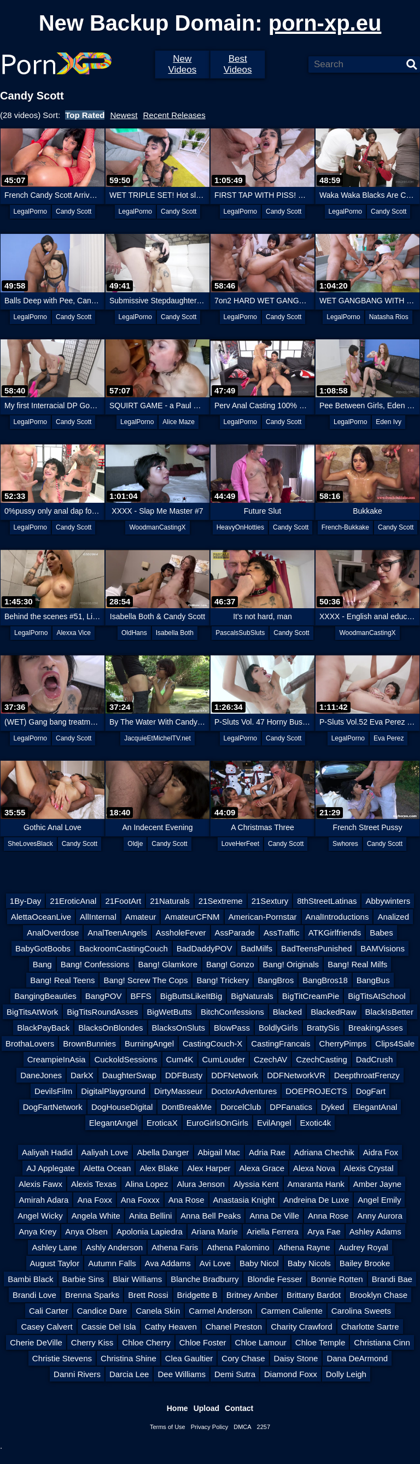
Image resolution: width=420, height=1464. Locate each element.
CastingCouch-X (212, 1043)
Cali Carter (48, 1310)
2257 (263, 1427)
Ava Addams (168, 1263)
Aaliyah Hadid (47, 1152)
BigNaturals (252, 996)
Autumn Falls (112, 1263)
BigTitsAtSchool (376, 996)
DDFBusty (183, 1075)
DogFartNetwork (53, 1107)
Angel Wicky (40, 1215)
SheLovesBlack (30, 844)
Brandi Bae (392, 1279)
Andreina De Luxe (316, 1199)
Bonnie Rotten (337, 1279)
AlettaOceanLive (41, 916)
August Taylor (55, 1263)
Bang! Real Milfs (357, 964)
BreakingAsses (375, 1027)
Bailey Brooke (365, 1263)
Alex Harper (208, 1168)
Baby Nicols (309, 1263)
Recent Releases (174, 115)
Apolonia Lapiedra (149, 1231)
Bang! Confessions (95, 964)
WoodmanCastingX (157, 527)
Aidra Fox (380, 1152)
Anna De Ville (274, 1215)
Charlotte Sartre (370, 1326)
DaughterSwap (129, 1075)
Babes (381, 932)
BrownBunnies (89, 1043)
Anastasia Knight (244, 1199)
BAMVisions (382, 948)
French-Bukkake (345, 527)
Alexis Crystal (369, 1168)
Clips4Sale (395, 1043)
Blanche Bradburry (204, 1279)
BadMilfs (257, 948)
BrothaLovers (29, 1043)
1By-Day (26, 901)
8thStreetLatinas (327, 901)
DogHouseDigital (122, 1107)
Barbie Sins (83, 1279)
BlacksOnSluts (179, 1027)
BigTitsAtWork (32, 1011)
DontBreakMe (186, 1107)
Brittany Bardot (314, 1295)
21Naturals (170, 901)
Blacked (287, 1011)
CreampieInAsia (56, 1059)
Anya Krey (37, 1231)
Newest (123, 115)
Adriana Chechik (324, 1152)
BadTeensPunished (316, 948)
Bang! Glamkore (167, 964)
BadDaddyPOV (204, 948)
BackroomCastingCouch (123, 948)
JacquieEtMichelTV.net (157, 738)
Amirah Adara (44, 1199)
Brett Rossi (148, 1295)
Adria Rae (267, 1152)
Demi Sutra (234, 1374)
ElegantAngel (113, 1122)
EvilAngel (274, 1122)
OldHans (134, 633)
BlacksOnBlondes (110, 1027)
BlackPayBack (43, 1027)
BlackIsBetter (389, 1011)
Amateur (140, 916)
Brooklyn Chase (378, 1295)
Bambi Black (30, 1279)
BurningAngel (149, 1043)
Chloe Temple (320, 1342)
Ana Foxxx (140, 1199)
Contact (239, 1408)
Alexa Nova (314, 1168)
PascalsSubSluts (240, 633)
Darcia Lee (129, 1374)
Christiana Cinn (382, 1342)
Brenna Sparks (92, 1295)
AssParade (235, 932)
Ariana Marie (214, 1231)
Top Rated (84, 115)
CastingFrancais (280, 1043)
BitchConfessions (232, 1011)
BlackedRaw (333, 1011)
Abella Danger (163, 1152)
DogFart (371, 1091)
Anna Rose (328, 1215)
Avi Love (215, 1263)
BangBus (373, 980)
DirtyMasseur (178, 1091)
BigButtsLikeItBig (191, 996)
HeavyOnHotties (240, 527)
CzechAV (270, 1059)
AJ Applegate (50, 1168)
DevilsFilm (53, 1091)
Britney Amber (252, 1295)
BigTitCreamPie (310, 996)
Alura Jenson (201, 1184)
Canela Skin (158, 1310)
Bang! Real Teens (62, 980)
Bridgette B (197, 1295)
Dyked (333, 1107)
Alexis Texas (93, 1184)
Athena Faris (174, 1247)
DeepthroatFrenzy (367, 1075)
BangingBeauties (45, 996)
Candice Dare (102, 1310)
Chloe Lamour (261, 1342)
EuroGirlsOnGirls (217, 1122)
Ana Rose (186, 1199)
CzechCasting (321, 1059)
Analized (393, 916)
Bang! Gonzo (230, 964)
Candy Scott (73, 211)
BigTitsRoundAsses (102, 1011)
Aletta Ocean (107, 1168)
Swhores (345, 844)
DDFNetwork (234, 1075)
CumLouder (223, 1059)
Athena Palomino (238, 1247)
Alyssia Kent (256, 1184)
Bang (42, 964)
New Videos (182, 64)
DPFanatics (291, 1107)
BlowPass (232, 1027)
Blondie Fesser (274, 1279)
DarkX (82, 1075)
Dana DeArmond (357, 1358)
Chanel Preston (234, 1326)
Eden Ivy (388, 422)
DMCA (242, 1427)
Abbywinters (387, 901)
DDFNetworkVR (296, 1075)
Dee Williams (182, 1374)
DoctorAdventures (244, 1091)
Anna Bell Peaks (210, 1215)
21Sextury (270, 901)
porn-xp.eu (325, 23)
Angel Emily (379, 1199)
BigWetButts (169, 1011)
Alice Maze (178, 422)
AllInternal (98, 916)
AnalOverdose (53, 932)
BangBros (276, 980)
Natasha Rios (389, 317)
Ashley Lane (54, 1247)
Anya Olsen (86, 1231)
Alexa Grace (262, 1168)
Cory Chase (243, 1358)
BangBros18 (325, 980)
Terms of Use (167, 1427)
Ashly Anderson (114, 1247)
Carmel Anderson (220, 1310)
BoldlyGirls (278, 1027)
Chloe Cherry (146, 1342)
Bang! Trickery (222, 980)
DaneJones (41, 1075)
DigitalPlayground (113, 1091)
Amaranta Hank (316, 1184)
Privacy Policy (209, 1427)
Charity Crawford (301, 1326)
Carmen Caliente (292, 1310)
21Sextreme (221, 901)
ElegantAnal (375, 1107)
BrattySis (323, 1027)
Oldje (135, 844)
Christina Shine (128, 1358)
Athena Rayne (304, 1247)
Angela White (96, 1215)
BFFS (141, 996)
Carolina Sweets (361, 1310)
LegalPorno (30, 211)
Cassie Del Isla (108, 1326)
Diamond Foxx (290, 1374)
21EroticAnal (73, 901)
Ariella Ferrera (273, 1231)
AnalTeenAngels (117, 932)
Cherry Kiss (92, 1342)
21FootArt (123, 901)
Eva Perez (389, 738)
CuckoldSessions (125, 1059)
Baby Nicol (259, 1263)
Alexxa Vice (73, 633)
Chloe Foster (202, 1342)
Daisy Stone (296, 1358)
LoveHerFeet (240, 844)
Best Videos (238, 64)
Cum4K (180, 1059)
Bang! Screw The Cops (145, 980)
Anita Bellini (150, 1215)
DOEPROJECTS (316, 1091)
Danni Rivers (77, 1374)
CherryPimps (343, 1043)
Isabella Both (175, 633)
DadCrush (374, 1059)
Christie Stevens (62, 1358)
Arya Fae (324, 1231)
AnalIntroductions (337, 916)
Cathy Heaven (171, 1326)
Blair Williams (137, 1279)
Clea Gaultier (189, 1358)
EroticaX (162, 1122)
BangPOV (103, 996)
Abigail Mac (219, 1152)
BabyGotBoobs (43, 948)
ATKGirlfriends (334, 932)
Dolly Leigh (346, 1374)
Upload (206, 1408)
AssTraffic (282, 932)
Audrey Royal (363, 1247)
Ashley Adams (375, 1231)
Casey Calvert (46, 1326)
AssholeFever (181, 932)
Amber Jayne (377, 1184)
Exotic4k (315, 1122)
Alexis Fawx (40, 1184)
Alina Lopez (146, 1184)
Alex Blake (158, 1168)
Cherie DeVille (36, 1342)
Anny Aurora (379, 1215)
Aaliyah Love (105, 1152)
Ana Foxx (94, 1199)
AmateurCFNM (192, 916)
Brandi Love (34, 1295)
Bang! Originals (291, 964)
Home (177, 1408)
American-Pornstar (263, 916)
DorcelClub (240, 1107)
